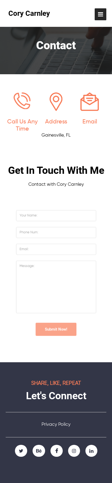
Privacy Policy (56, 424)
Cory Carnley (29, 13)
